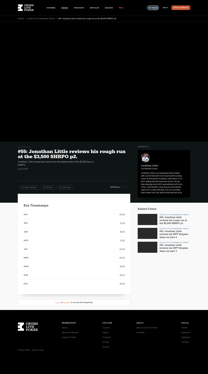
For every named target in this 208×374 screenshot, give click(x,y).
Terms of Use (37, 350)
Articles (94, 8)
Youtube (185, 342)
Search (153, 8)
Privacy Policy (24, 350)
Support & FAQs (69, 337)
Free (121, 8)
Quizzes (109, 8)
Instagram (185, 337)
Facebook (185, 333)
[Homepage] (32, 7)
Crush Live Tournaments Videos (41, 19)
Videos (64, 8)
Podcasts (79, 8)
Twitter (184, 328)
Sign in (65, 328)
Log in (58, 302)
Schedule (140, 333)
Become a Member (181, 8)
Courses (51, 8)
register (66, 302)
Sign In (165, 8)
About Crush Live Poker (146, 328)
